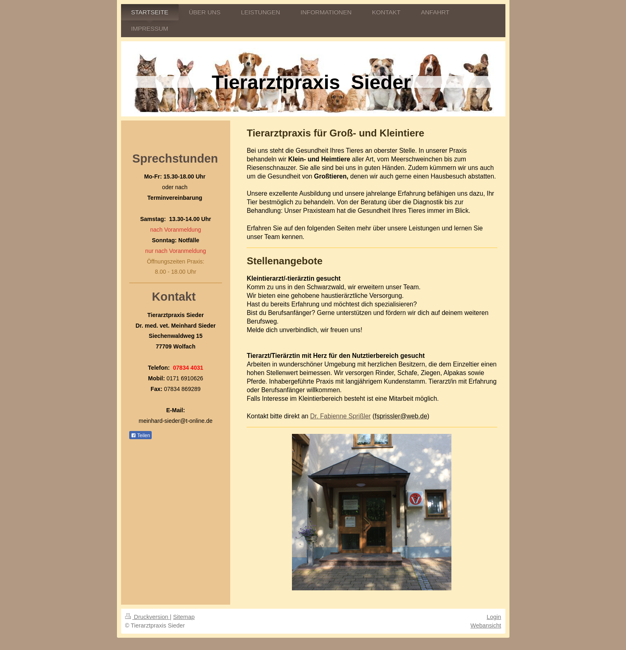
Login (494, 617)
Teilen (140, 435)
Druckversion (147, 617)
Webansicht (486, 625)
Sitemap (184, 617)
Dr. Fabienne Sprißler (340, 416)
